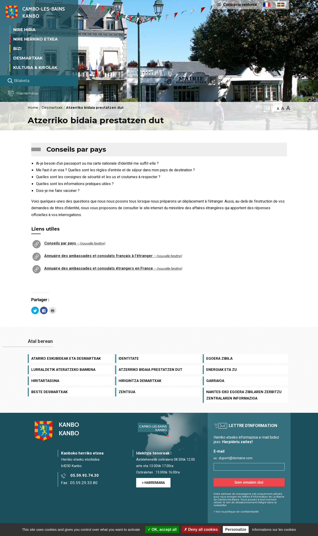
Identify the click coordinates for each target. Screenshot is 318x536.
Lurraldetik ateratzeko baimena (63, 369)
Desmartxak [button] (28, 57)
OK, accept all (162, 529)
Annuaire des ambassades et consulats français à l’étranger (113, 256)
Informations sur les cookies (274, 529)
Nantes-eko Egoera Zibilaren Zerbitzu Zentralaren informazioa (244, 395)
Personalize (235, 529)
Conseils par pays (74, 243)
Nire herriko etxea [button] (35, 38)
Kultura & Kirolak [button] (35, 67)
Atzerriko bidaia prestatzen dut (150, 369)
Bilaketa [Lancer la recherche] (18, 81)
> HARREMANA (153, 482)
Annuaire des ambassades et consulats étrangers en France (113, 268)
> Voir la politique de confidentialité (236, 512)
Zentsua (127, 392)
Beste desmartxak (49, 392)
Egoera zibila (219, 358)
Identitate (129, 358)
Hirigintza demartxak (140, 380)
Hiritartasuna (45, 380)
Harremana (23, 93)
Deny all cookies (201, 529)
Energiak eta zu (221, 369)
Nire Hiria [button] (24, 29)
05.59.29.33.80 (84, 483)
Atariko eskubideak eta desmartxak (66, 358)
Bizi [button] (17, 48)
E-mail (219, 451)
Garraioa (215, 380)
